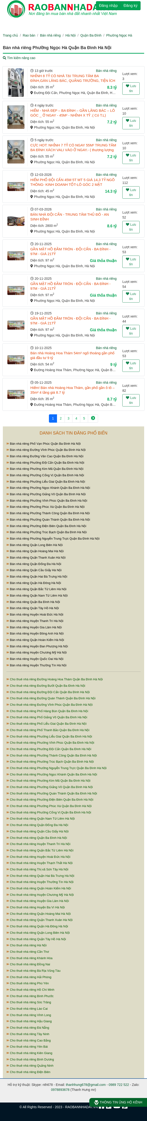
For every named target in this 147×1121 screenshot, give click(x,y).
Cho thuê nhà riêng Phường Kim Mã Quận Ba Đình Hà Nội (48, 780)
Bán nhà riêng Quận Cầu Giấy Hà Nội (34, 570)
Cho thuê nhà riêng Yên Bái (27, 1046)
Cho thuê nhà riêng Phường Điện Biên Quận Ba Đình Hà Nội (49, 799)
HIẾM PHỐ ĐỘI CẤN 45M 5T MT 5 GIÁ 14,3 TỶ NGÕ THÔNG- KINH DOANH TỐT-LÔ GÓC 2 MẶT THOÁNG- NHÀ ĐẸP (72, 184)
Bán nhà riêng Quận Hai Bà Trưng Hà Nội (36, 576)
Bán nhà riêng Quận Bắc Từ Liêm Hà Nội (36, 589)
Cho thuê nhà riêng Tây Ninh (27, 1034)
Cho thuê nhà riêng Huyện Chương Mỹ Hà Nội (40, 895)
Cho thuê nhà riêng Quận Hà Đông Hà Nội (37, 926)
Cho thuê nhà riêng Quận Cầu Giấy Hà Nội (37, 831)
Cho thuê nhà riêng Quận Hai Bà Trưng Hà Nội (40, 876)
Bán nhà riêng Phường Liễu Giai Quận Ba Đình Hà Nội (45, 481)
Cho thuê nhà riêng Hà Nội (26, 945)
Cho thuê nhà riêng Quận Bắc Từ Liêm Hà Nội (39, 850)
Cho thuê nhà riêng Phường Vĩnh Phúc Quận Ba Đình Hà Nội (50, 742)
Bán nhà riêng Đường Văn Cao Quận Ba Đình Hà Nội (44, 456)
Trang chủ (10, 35)
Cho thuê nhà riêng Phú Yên (27, 983)
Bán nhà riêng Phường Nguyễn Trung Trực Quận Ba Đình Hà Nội (53, 538)
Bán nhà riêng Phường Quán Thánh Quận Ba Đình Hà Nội (48, 519)
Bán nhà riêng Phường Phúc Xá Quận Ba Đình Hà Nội (45, 507)
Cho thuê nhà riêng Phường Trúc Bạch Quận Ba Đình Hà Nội (50, 761)
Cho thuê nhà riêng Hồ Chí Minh (30, 989)
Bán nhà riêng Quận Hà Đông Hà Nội (33, 583)
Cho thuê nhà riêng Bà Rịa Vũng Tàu (33, 970)
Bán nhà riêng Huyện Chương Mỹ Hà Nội (36, 652)
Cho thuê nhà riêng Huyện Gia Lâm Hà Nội (37, 901)
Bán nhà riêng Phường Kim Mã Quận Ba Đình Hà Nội (44, 469)
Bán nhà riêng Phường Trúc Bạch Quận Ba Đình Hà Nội (46, 532)
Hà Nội (71, 35)
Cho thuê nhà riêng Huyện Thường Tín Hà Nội (39, 882)
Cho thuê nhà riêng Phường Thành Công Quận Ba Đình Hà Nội (51, 755)
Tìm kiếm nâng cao (19, 58)
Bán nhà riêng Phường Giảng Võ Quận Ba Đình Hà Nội (46, 494)
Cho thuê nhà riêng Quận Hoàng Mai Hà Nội (38, 913)
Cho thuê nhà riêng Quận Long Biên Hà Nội (38, 932)
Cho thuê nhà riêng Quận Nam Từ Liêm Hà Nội (40, 818)
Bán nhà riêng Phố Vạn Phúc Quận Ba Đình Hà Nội (43, 443)
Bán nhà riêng (50, 35)
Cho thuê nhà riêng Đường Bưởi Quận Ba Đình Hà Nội (45, 685)
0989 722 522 (119, 1085)
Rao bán (29, 35)
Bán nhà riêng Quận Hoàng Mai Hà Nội (35, 551)
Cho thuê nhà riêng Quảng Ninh (29, 1065)
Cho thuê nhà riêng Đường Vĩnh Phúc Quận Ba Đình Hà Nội (49, 704)
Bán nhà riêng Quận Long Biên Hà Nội (34, 545)
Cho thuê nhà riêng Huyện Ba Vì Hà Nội (35, 907)
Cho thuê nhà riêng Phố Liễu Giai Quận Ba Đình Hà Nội (46, 723)
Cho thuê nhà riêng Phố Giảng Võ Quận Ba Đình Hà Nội (46, 717)
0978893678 (60, 1090)
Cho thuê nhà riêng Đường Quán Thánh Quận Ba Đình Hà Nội (50, 698)
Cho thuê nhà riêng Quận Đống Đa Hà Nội (37, 825)
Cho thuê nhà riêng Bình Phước (30, 996)
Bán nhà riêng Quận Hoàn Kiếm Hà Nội (35, 640)
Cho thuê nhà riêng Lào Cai (27, 1008)
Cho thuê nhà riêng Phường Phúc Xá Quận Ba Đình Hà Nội (49, 806)
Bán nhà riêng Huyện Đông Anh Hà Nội (35, 633)
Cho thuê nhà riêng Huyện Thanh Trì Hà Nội (38, 844)
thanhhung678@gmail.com (86, 1085)
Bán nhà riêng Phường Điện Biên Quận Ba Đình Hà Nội (46, 526)
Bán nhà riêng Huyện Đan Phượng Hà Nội (37, 646)
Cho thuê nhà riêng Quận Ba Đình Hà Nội (36, 838)
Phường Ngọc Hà (119, 35)
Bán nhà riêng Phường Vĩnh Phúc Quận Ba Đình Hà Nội (46, 500)
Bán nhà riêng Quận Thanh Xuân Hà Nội (36, 557)
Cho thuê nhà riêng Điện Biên (28, 1072)
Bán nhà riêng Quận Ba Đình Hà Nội (33, 602)
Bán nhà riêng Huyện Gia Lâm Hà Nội (34, 627)
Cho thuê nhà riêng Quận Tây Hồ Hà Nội (36, 939)
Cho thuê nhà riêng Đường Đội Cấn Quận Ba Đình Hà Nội (48, 692)
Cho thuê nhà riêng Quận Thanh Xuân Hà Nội (39, 920)
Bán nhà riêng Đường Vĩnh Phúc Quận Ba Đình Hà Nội (46, 450)
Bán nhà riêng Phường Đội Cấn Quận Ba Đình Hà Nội (45, 462)
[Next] (93, 418)
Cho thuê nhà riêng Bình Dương (30, 1059)
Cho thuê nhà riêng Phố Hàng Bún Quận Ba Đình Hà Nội (47, 711)
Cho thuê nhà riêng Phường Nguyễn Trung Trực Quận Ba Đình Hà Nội (56, 768)
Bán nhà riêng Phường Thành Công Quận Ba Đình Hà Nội (48, 513)
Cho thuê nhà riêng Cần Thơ (27, 951)
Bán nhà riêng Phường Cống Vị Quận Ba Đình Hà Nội (45, 475)
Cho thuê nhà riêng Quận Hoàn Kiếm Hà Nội (38, 888)
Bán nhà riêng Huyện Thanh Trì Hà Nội (34, 621)
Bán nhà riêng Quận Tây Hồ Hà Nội (32, 608)
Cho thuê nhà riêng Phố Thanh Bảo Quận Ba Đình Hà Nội (47, 730)
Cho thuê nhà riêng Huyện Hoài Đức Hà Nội (38, 857)
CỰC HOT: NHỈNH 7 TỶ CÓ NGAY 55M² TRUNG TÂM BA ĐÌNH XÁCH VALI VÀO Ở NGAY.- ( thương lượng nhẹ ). (73, 150)
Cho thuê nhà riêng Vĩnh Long (28, 1015)
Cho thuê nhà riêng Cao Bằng (28, 1040)
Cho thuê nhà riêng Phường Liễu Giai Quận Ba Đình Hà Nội (49, 736)
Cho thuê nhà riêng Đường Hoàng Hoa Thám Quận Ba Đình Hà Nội (54, 679)
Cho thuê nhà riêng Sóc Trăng (28, 1002)
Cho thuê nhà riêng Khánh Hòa (29, 958)
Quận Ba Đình (90, 35)
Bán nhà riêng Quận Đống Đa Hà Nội (33, 564)
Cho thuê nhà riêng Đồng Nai (28, 964)
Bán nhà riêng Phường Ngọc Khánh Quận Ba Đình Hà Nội (48, 488)
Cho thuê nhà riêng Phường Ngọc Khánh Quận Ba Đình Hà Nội (51, 774)
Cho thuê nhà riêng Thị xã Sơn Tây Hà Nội (37, 869)
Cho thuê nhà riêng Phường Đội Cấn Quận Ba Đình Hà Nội (48, 749)
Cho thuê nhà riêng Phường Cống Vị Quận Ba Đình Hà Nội (48, 812)
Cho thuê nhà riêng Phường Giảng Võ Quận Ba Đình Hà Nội (49, 787)
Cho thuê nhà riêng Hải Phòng (28, 977)
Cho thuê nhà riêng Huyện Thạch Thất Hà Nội (39, 863)
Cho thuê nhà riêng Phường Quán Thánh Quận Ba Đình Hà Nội (51, 793)
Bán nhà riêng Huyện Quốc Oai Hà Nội (34, 659)
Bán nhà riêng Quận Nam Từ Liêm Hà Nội (37, 595)
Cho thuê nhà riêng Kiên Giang (29, 1053)
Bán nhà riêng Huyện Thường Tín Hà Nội (36, 665)
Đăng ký (130, 6)
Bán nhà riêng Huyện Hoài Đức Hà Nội (34, 614)
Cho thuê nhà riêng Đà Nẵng (27, 1027)
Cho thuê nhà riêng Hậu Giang (29, 1021)
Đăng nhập (108, 6)
